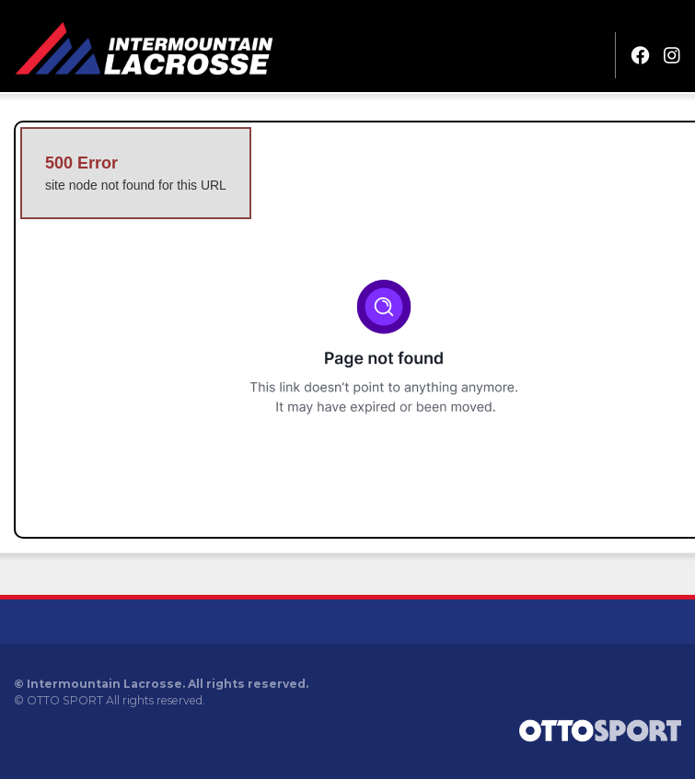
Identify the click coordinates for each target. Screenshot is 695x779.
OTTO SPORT (65, 700)
